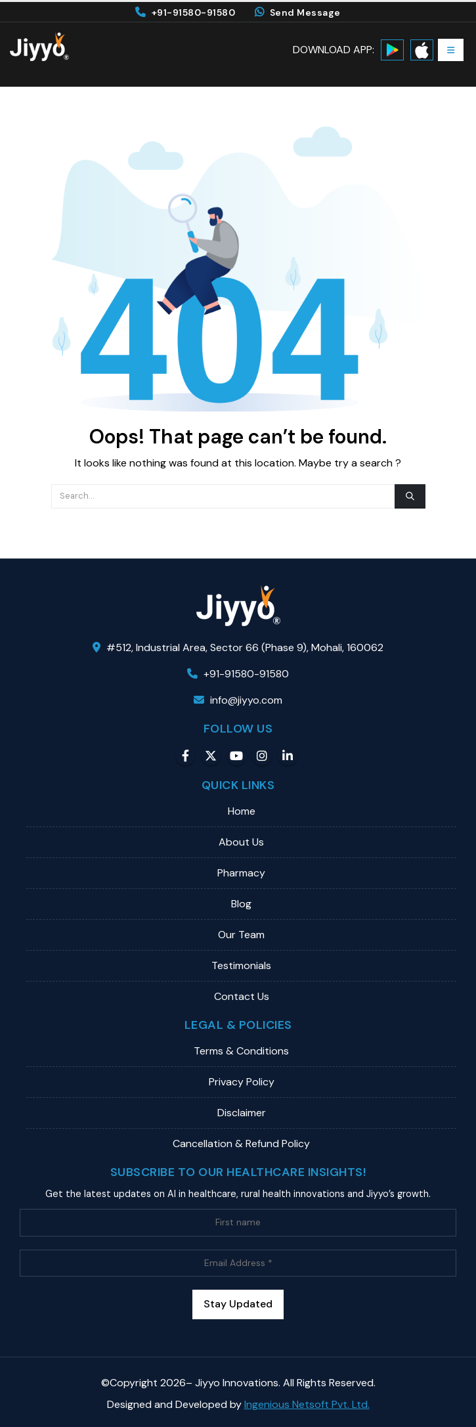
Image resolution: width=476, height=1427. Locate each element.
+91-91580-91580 (185, 12)
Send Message (298, 12)
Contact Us (241, 996)
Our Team (241, 934)
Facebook (185, 755)
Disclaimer (241, 1113)
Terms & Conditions (241, 1051)
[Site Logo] (39, 46)
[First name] (238, 1222)
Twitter (211, 755)
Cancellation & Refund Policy (241, 1143)
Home (241, 811)
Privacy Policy (241, 1082)
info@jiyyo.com (238, 700)
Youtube (236, 755)
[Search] (410, 496)
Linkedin (287, 755)
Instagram (262, 755)
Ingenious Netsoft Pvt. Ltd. (307, 1404)
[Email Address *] (238, 1263)
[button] (451, 50)
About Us (241, 842)
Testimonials (241, 965)
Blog (241, 904)
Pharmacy (241, 873)
